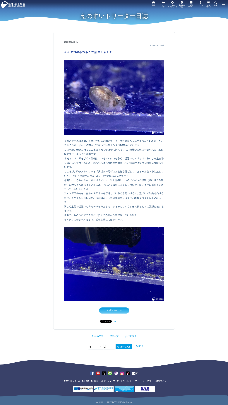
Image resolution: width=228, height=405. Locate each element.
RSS (140, 346)
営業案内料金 (182, 6)
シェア (115, 321)
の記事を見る (124, 346)
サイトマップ (113, 381)
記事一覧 (114, 336)
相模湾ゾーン (113, 310)
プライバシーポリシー (144, 381)
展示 (153, 5)
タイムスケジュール (172, 6)
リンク (103, 381)
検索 (215, 5)
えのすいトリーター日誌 (114, 16)
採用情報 (94, 381)
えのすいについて (69, 381)
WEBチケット (209, 6)
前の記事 (98, 336)
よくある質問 (83, 381)
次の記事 (129, 336)
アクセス (200, 5)
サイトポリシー (126, 381)
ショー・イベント (163, 6)
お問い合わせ (160, 381)
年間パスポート (191, 6)
